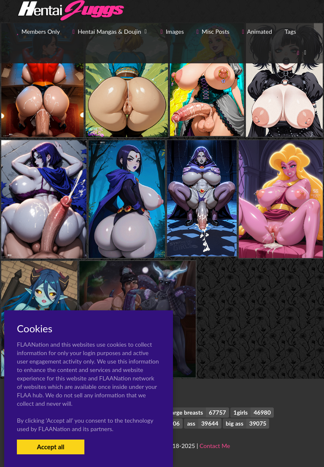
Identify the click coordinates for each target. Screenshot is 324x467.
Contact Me (215, 445)
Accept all (50, 447)
